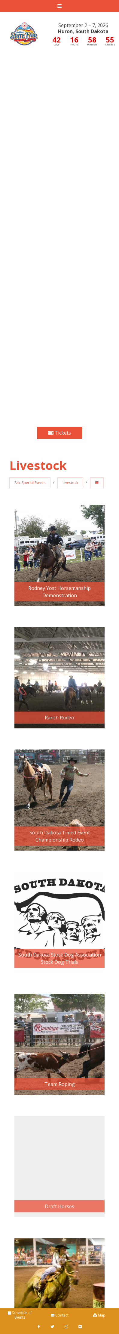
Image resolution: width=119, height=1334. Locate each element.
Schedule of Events (20, 1315)
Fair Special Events (29, 482)
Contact (60, 1315)
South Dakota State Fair (24, 29)
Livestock (70, 482)
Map (99, 1315)
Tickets (59, 433)
